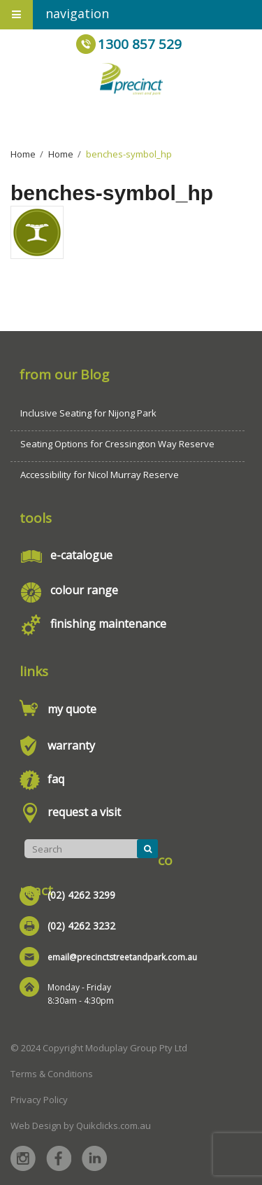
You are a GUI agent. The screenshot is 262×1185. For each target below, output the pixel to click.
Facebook (58, 1158)
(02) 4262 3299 (81, 895)
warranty (71, 745)
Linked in (94, 1158)
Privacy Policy (39, 1099)
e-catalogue (81, 555)
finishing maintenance (108, 623)
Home (23, 154)
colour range (84, 590)
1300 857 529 (140, 44)
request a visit (84, 812)
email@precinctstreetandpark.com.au (122, 957)
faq (56, 779)
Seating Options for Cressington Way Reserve (117, 443)
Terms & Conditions (51, 1073)
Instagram (23, 1158)
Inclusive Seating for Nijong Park (88, 413)
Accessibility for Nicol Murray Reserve (99, 474)
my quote (72, 709)
